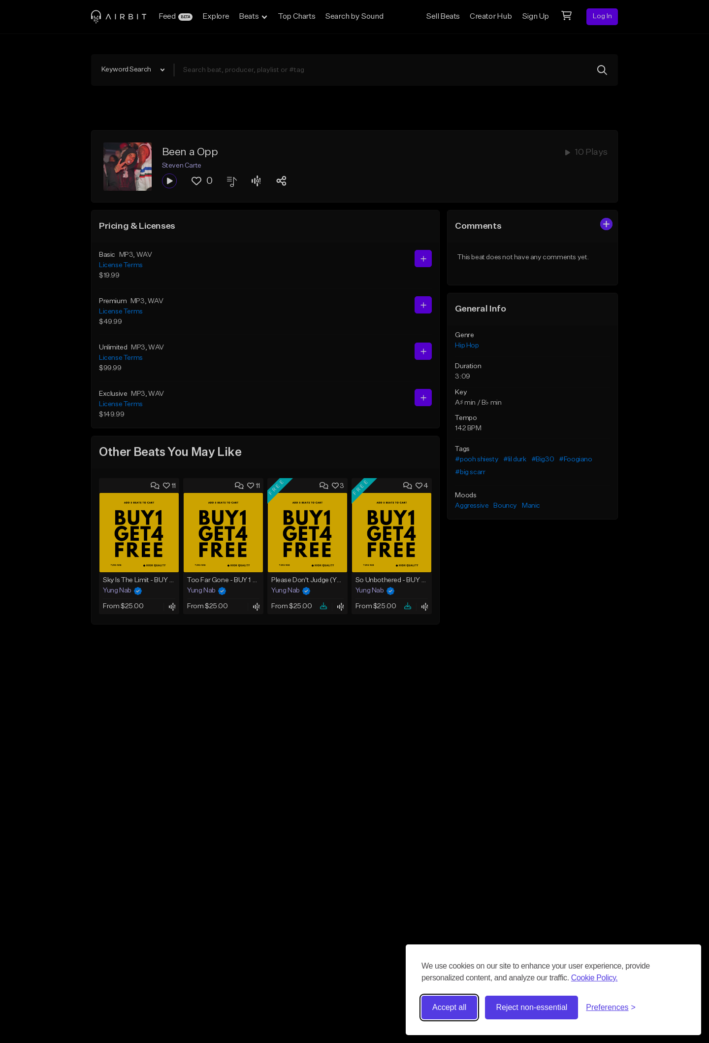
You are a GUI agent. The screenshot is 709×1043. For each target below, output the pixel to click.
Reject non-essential (531, 1007)
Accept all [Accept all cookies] (449, 1007)
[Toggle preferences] (611, 1007)
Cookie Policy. (594, 977)
